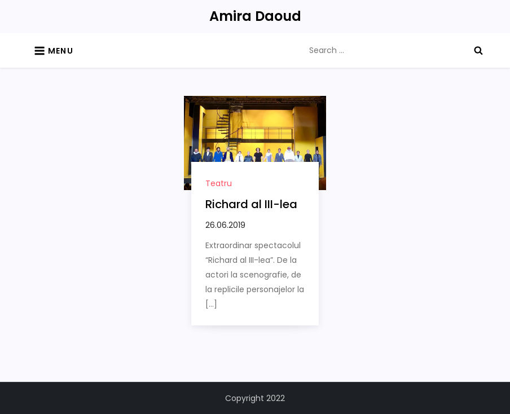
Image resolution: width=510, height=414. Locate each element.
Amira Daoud (255, 16)
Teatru (218, 183)
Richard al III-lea (251, 204)
